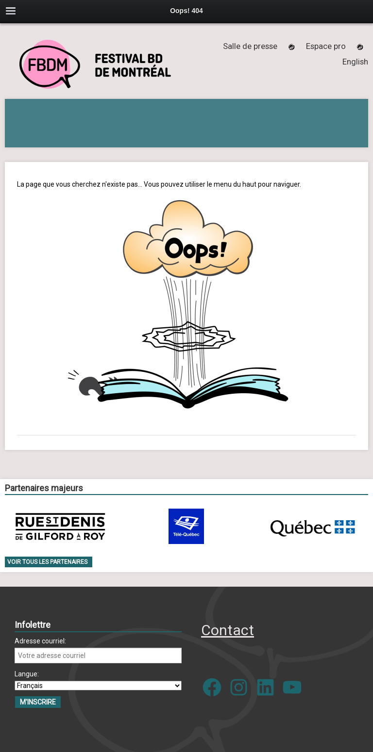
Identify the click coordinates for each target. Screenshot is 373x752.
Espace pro (326, 46)
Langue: (27, 674)
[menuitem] (355, 61)
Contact (227, 630)
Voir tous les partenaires (47, 562)
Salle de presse (250, 46)
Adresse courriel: (40, 641)
